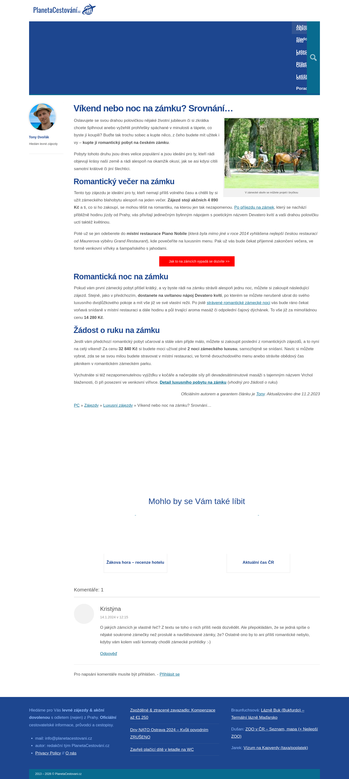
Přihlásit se (169, 674)
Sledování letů (306, 40)
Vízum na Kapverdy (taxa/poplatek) (276, 748)
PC (77, 405)
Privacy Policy (48, 753)
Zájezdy (91, 405)
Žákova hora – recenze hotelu (135, 562)
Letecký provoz (303, 52)
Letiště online (302, 77)
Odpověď (108, 653)
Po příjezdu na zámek (254, 207)
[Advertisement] (160, 58)
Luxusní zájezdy (118, 405)
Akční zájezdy (303, 27)
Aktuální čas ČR (258, 562)
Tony (260, 394)
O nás (70, 753)
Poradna (304, 88)
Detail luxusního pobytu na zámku (193, 382)
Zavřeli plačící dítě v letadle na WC (162, 749)
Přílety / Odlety (303, 64)
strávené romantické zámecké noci (238, 302)
